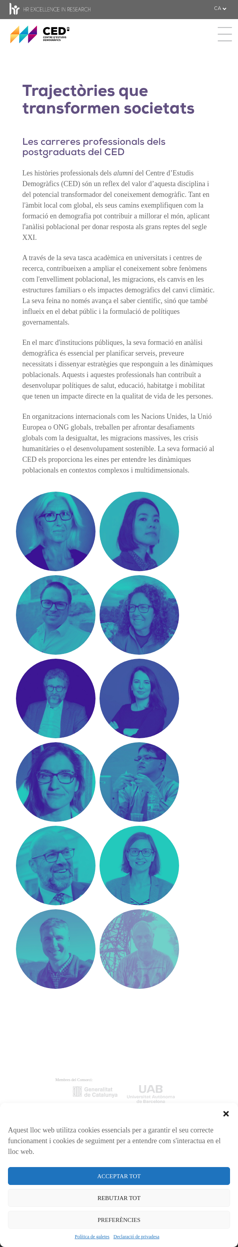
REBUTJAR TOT (119, 1198)
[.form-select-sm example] (220, 9)
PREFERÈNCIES (119, 1220)
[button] (226, 1113)
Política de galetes (92, 1236)
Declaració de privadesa (136, 1236)
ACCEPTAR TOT (119, 1176)
